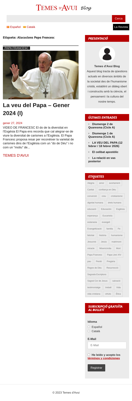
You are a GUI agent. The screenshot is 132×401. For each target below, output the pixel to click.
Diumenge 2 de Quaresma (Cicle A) (101, 125)
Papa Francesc (16, 48)
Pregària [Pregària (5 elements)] (111, 261)
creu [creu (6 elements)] (104, 196)
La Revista (121, 27)
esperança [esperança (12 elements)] (92, 215)
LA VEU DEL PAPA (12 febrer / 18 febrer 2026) (105, 144)
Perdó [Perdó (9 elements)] (99, 261)
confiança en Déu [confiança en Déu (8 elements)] (107, 189)
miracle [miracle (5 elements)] (91, 248)
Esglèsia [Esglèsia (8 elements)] (120, 209)
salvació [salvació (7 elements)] (116, 281)
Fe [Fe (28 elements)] (119, 228)
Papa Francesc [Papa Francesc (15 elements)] (94, 254)
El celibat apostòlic (105, 152)
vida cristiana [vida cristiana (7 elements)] (93, 294)
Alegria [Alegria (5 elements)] (90, 183)
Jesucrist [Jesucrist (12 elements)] (91, 241)
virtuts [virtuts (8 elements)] (108, 294)
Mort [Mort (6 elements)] (118, 248)
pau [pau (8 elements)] (89, 261)
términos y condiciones (104, 358)
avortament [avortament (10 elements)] (114, 183)
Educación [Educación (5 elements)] (106, 209)
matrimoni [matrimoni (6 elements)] (116, 241)
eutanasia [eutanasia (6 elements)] (92, 222)
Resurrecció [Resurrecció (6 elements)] (112, 267)
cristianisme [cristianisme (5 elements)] (117, 196)
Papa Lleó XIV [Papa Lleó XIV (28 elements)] (114, 254)
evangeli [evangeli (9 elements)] (106, 222)
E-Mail (92, 339)
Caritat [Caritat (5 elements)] (90, 189)
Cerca (118, 18)
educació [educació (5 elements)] (91, 209)
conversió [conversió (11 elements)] (92, 196)
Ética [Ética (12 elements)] (118, 294)
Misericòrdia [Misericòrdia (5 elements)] (105, 248)
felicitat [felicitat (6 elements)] (90, 235)
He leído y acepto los (104, 356)
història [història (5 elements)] (102, 235)
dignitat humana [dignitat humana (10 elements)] (95, 202)
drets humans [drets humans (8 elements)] (114, 202)
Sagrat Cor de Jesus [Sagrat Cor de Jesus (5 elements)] (97, 281)
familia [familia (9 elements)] (110, 228)
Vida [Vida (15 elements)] (118, 287)
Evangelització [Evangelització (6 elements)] (94, 228)
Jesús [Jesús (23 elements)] (104, 241)
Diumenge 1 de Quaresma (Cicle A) (101, 135)
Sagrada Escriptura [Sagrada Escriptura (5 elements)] (96, 274)
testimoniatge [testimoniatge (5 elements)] (93, 287)
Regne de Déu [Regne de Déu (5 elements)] (94, 267)
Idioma (92, 321)
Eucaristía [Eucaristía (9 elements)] (107, 215)
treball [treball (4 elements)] (108, 287)
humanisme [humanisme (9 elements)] (116, 235)
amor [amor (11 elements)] (101, 183)
